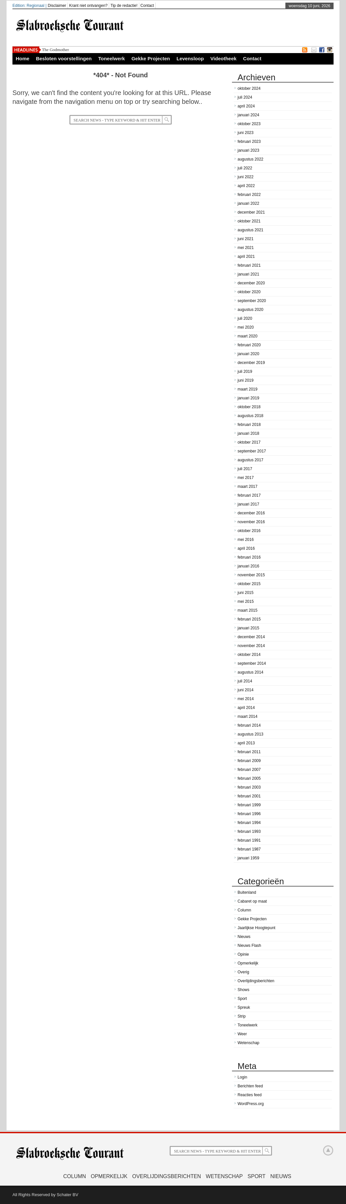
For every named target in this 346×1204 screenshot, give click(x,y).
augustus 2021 (250, 230)
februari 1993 (249, 831)
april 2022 (246, 185)
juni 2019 (246, 380)
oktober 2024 (249, 88)
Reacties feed (249, 1095)
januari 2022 (248, 203)
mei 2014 (246, 699)
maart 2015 (248, 610)
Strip (242, 1016)
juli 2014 (245, 681)
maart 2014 (248, 716)
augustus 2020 (250, 309)
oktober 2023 (249, 124)
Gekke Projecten (150, 58)
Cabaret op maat (252, 901)
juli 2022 (245, 168)
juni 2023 (246, 132)
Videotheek (223, 58)
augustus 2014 (250, 672)
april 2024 (246, 106)
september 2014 (252, 663)
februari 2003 (249, 787)
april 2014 (246, 707)
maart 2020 (248, 336)
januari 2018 (248, 433)
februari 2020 (249, 345)
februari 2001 (249, 796)
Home (22, 58)
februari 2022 (249, 194)
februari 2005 (249, 778)
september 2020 (252, 300)
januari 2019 (248, 398)
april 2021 (246, 256)
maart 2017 (248, 486)
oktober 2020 (249, 292)
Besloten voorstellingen (64, 58)
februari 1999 (249, 805)
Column (244, 910)
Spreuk (244, 1007)
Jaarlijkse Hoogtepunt (256, 928)
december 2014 (251, 637)
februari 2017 (249, 495)
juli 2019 (245, 371)
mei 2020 (246, 327)
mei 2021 (246, 247)
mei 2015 (246, 601)
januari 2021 (248, 274)
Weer (242, 1034)
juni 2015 (246, 592)
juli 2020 (245, 318)
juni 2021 (246, 239)
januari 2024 (248, 115)
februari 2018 (249, 424)
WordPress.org (251, 1103)
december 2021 (251, 212)
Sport (242, 998)
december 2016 (251, 513)
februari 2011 (249, 752)
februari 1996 (249, 814)
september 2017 (252, 451)
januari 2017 (248, 504)
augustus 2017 (250, 460)
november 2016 (251, 522)
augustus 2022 (250, 159)
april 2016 (246, 548)
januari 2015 (248, 628)
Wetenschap (249, 1043)
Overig (243, 972)
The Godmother (55, 49)
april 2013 (246, 743)
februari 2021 (249, 265)
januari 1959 (248, 858)
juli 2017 (245, 469)
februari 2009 (249, 760)
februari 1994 (249, 822)
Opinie (243, 954)
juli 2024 (245, 97)
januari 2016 (248, 566)
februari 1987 (249, 849)
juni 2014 (246, 690)
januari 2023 (248, 150)
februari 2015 (249, 619)
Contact (147, 5)
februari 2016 (249, 557)
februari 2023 (249, 141)
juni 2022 (246, 177)
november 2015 (251, 575)
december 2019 (251, 362)
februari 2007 (249, 769)
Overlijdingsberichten (256, 981)
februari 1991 (249, 840)
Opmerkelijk (248, 963)
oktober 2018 (249, 407)
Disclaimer (57, 5)
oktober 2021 (249, 221)
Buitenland (247, 892)
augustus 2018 (250, 415)
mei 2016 (246, 539)
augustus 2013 (250, 734)
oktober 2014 (249, 654)
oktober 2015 (249, 584)
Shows (243, 989)
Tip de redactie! (123, 5)
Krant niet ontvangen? (88, 5)
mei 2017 (246, 477)
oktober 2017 (249, 442)
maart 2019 (248, 389)
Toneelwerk (111, 58)
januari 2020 (248, 354)
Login (242, 1077)
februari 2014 (249, 725)
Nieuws (244, 936)
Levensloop (190, 58)
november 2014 (251, 645)
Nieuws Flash (249, 945)
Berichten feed (250, 1086)
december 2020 (251, 283)
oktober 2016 (249, 530)
